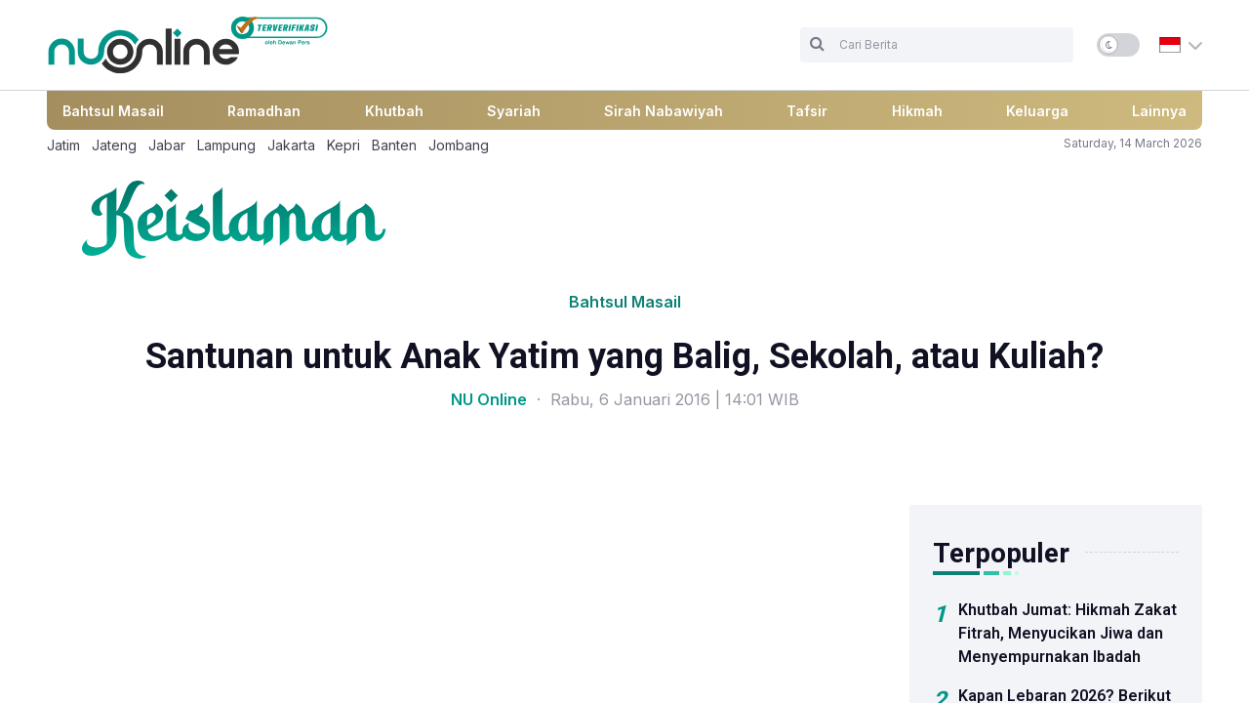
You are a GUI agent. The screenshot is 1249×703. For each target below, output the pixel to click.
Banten (394, 145)
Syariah (514, 111)
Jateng (114, 145)
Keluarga (1037, 111)
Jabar (166, 145)
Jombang (458, 145)
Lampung (226, 145)
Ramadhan (264, 111)
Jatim (63, 145)
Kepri (343, 145)
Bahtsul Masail (113, 111)
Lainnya (1159, 111)
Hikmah (917, 111)
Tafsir (806, 111)
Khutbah (394, 111)
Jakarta (291, 145)
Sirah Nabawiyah (663, 111)
